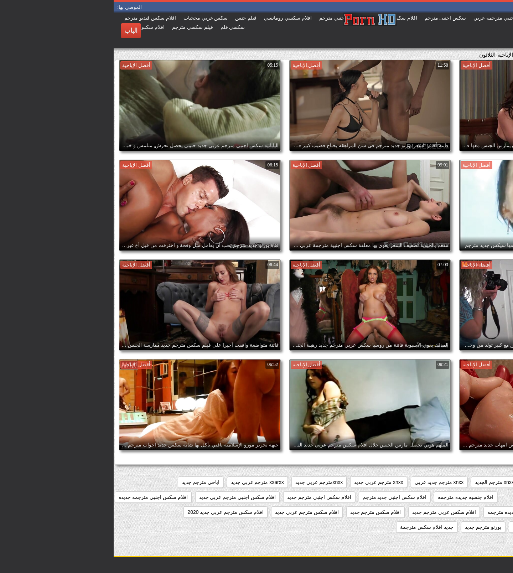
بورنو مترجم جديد (369, 527)
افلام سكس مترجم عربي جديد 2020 (112, 512)
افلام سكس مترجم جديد (262, 512)
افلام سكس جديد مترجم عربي (472, 512)
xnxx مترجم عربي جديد (264, 482)
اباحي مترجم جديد (87, 482)
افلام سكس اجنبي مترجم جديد (205, 497)
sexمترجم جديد (488, 482)
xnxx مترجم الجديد (380, 482)
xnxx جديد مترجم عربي (436, 482)
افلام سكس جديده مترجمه (402, 512)
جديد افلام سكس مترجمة (313, 527)
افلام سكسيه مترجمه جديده (475, 527)
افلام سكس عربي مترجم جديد (330, 512)
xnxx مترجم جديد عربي (325, 482)
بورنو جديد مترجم (417, 527)
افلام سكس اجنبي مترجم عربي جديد (124, 497)
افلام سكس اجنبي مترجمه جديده (39, 497)
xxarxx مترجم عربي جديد (143, 482)
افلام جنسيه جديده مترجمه (352, 497)
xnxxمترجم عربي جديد (205, 482)
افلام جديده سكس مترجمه (476, 497)
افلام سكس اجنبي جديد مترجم (281, 497)
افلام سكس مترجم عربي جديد (193, 512)
